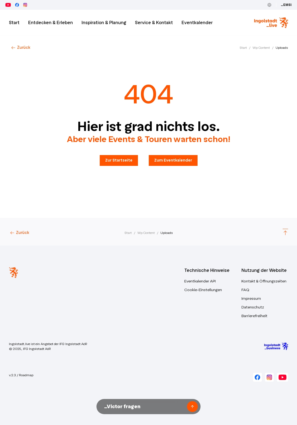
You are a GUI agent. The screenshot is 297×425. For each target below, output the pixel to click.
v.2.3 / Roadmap (21, 375)
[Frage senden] (192, 406)
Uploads (282, 47)
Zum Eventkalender (173, 160)
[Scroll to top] (285, 233)
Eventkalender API (200, 281)
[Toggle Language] (269, 4)
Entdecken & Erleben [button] (50, 22)
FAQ (245, 290)
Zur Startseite (119, 160)
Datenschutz (252, 307)
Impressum (251, 298)
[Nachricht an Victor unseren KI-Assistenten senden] (143, 406)
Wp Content (261, 47)
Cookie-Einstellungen (203, 290)
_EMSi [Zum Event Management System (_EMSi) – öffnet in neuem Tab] (286, 5)
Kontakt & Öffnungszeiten (263, 281)
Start (243, 47)
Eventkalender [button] (197, 22)
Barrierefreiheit (254, 316)
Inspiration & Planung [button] (104, 22)
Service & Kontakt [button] (154, 22)
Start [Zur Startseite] (14, 22)
